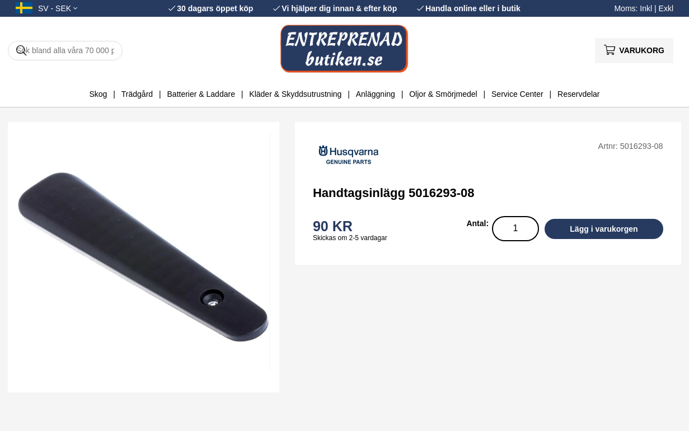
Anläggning (375, 94)
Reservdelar (578, 94)
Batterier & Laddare (201, 94)
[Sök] (65, 50)
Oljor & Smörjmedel (443, 94)
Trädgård (137, 94)
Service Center (517, 94)
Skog (98, 94)
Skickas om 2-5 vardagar (350, 238)
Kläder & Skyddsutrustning (295, 94)
